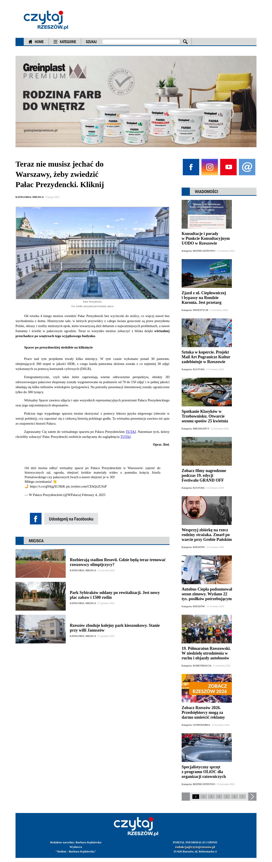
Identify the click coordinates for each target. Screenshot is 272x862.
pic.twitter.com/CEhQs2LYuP (86, 486)
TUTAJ (131, 432)
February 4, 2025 (93, 495)
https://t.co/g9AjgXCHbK (47, 486)
